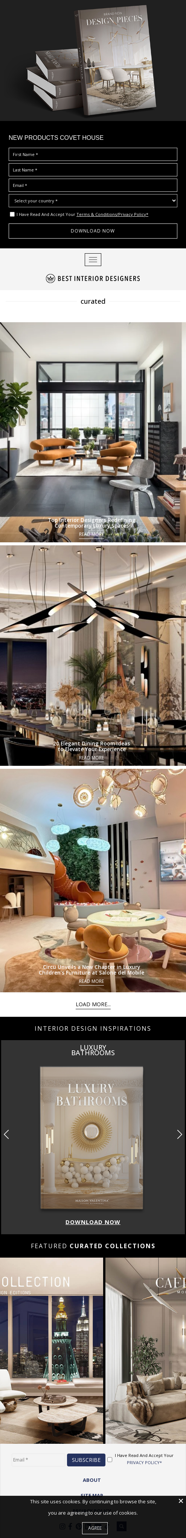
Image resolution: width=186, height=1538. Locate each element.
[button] (179, 1134)
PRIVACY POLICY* (144, 1462)
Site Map (92, 1495)
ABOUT (92, 1480)
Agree (95, 1528)
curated (93, 301)
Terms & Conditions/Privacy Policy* (112, 214)
